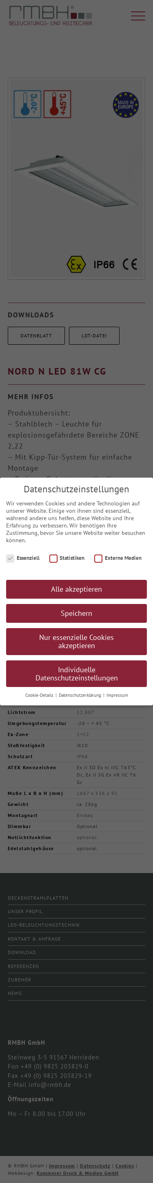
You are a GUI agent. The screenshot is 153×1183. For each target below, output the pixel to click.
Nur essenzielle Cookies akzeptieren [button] (76, 646)
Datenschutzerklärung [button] (80, 700)
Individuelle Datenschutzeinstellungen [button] (76, 678)
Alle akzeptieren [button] (76, 594)
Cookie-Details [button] (40, 700)
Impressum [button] (117, 700)
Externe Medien (118, 562)
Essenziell (23, 562)
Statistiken (67, 562)
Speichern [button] (76, 618)
